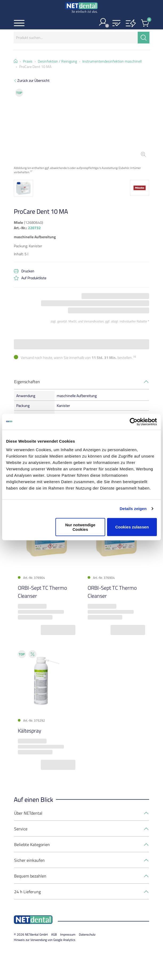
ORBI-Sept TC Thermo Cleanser (42, 592)
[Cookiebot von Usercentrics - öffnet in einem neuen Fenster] (133, 422)
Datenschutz (87, 934)
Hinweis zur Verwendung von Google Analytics (44, 939)
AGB (54, 934)
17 (31, 171)
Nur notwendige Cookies (80, 526)
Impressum (67, 934)
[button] (116, 23)
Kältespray (29, 730)
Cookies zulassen (132, 527)
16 (134, 356)
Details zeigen (133, 508)
